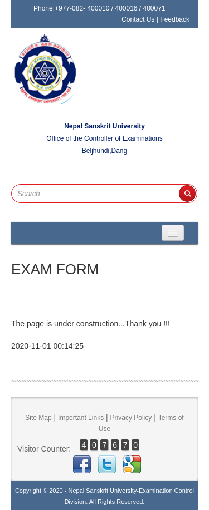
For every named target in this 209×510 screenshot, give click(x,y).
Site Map (38, 418)
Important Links (81, 418)
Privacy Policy (131, 418)
